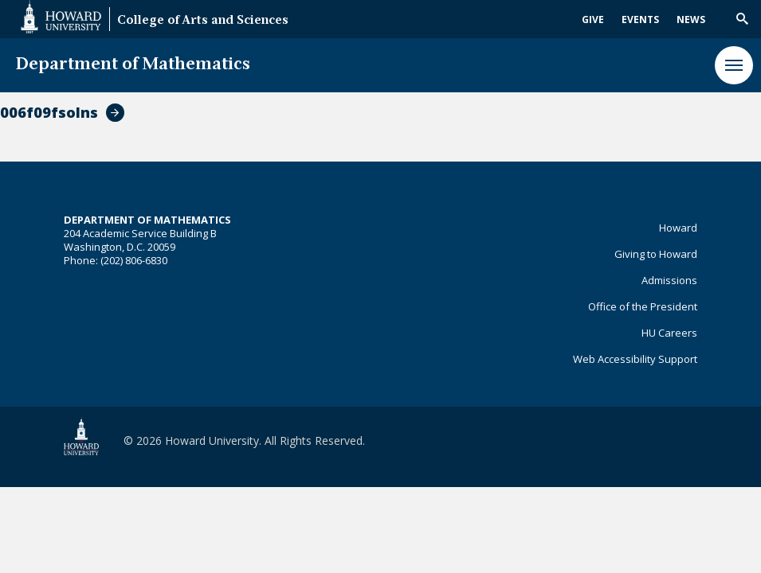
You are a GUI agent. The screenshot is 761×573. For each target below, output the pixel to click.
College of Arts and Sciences (202, 21)
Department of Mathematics (133, 65)
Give (593, 19)
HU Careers (669, 332)
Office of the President (642, 306)
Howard (678, 227)
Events (640, 19)
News (691, 19)
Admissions (669, 280)
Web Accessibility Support (635, 359)
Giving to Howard (655, 254)
